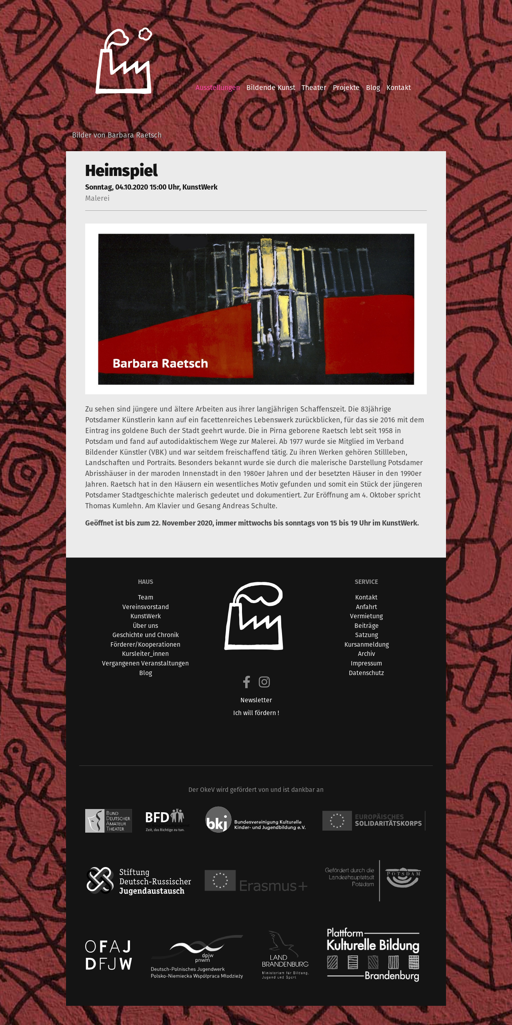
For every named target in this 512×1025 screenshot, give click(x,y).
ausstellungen (218, 87)
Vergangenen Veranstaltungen (145, 663)
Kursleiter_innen (145, 653)
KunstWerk (145, 616)
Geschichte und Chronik (145, 634)
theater (314, 87)
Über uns (145, 625)
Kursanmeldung (366, 644)
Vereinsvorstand (145, 606)
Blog (145, 672)
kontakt (398, 87)
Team (145, 597)
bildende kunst (270, 87)
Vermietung (366, 616)
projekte (346, 87)
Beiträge (366, 625)
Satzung (366, 634)
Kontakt (366, 597)
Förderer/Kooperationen (145, 644)
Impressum (366, 663)
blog (373, 87)
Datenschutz (366, 672)
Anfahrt (366, 606)
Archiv (366, 653)
